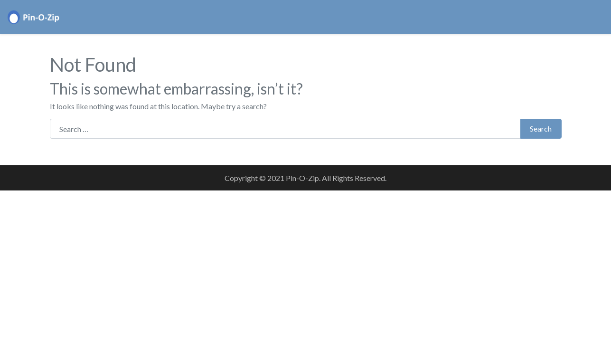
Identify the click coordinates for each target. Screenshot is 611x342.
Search (541, 128)
